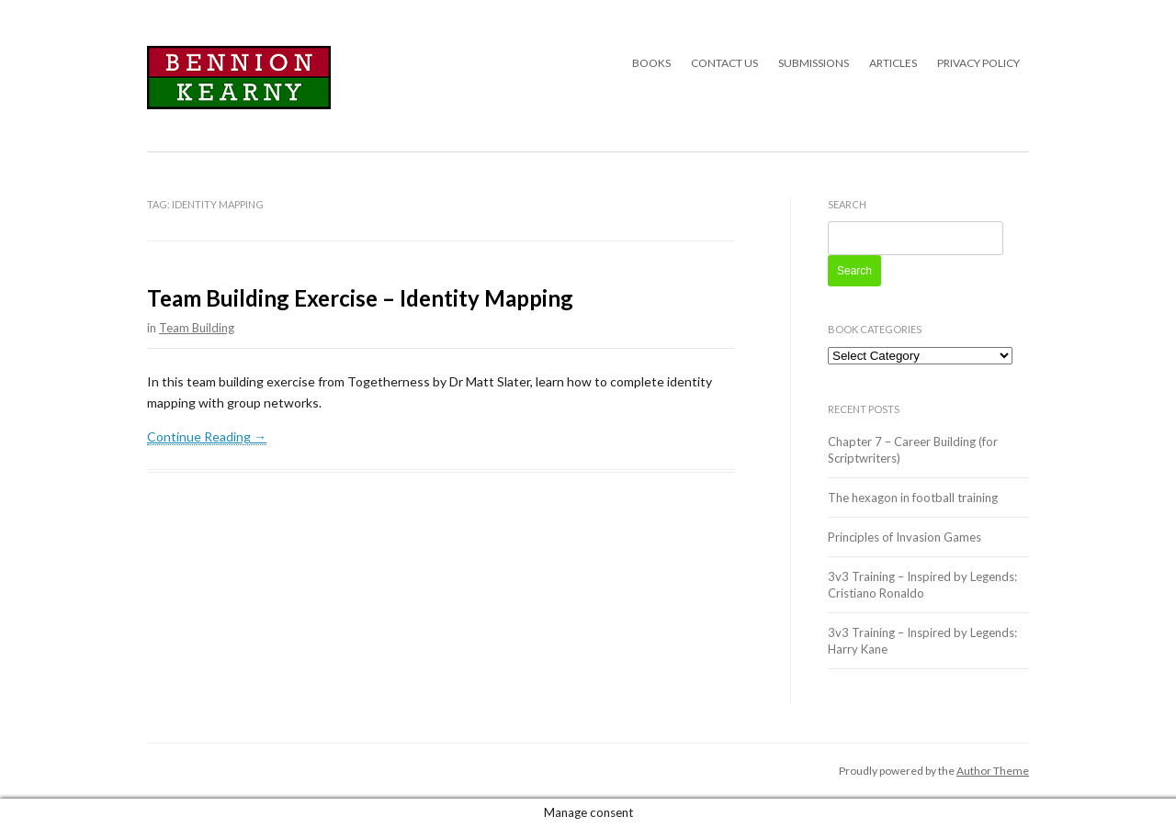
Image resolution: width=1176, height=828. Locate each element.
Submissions (813, 63)
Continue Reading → (206, 436)
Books (651, 63)
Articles (893, 63)
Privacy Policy (978, 63)
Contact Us (724, 63)
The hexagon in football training (913, 497)
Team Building (196, 327)
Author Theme (992, 771)
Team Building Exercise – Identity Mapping (360, 298)
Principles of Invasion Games (904, 537)
